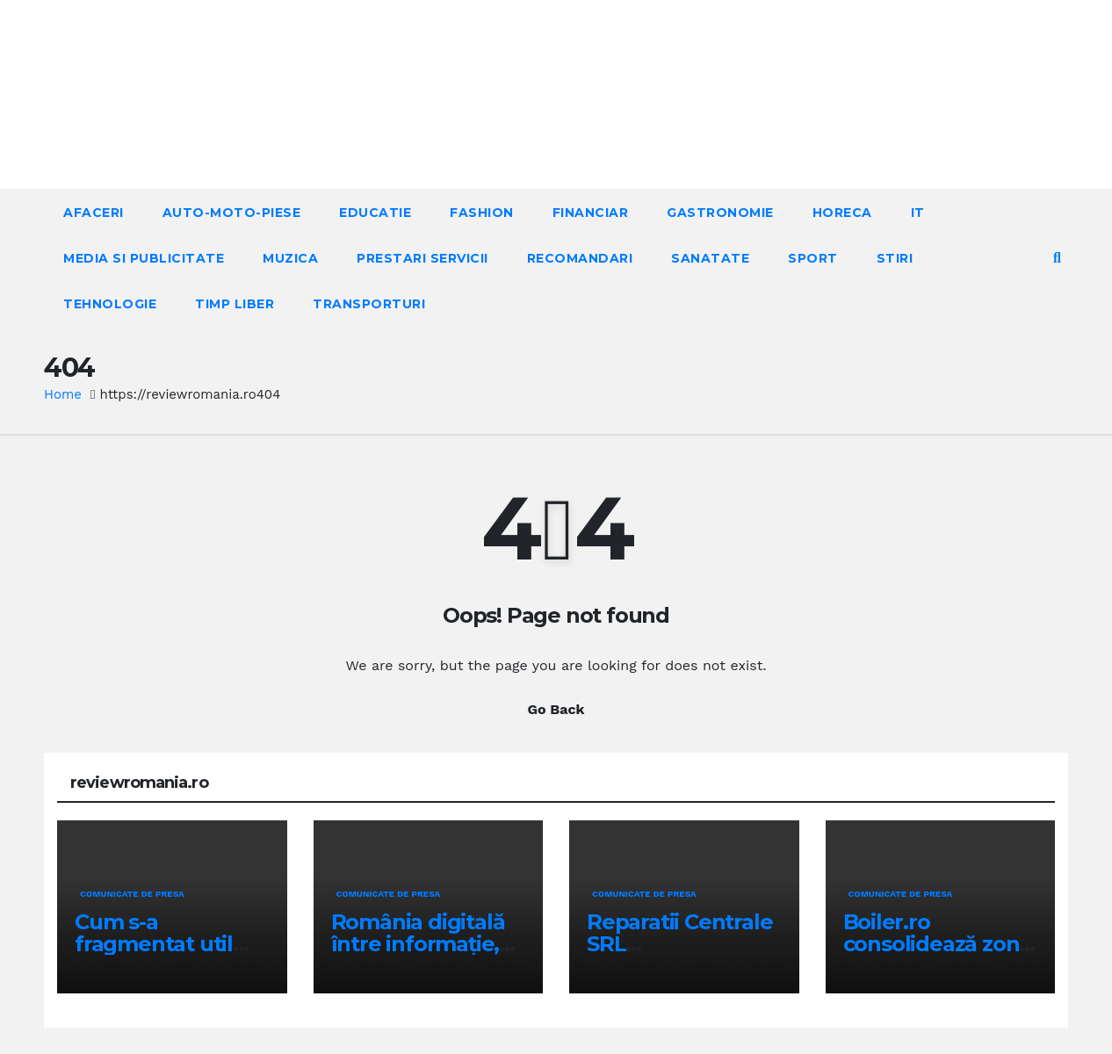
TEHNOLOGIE (109, 304)
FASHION (482, 212)
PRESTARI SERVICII (422, 258)
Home (63, 394)
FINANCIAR (590, 212)
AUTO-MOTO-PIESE (231, 212)
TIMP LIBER (234, 304)
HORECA (842, 212)
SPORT (813, 258)
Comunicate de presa (132, 894)
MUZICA (290, 258)
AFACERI (93, 212)
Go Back (556, 709)
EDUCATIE (375, 212)
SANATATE (710, 258)
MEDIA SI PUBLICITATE (143, 258)
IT (918, 212)
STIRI (895, 258)
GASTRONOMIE (720, 212)
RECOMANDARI (580, 258)
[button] (1057, 257)
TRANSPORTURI (369, 304)
